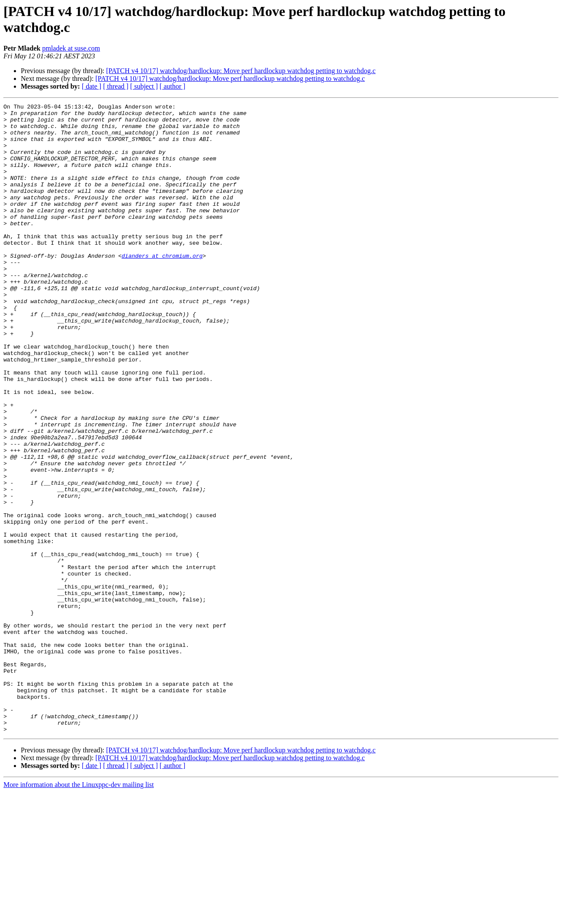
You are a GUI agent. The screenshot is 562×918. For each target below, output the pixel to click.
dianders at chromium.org (162, 287)
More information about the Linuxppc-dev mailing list (78, 910)
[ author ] (173, 86)
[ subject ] (144, 86)
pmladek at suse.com (71, 48)
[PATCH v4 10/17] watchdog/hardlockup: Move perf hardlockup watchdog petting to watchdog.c (241, 70)
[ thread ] (115, 86)
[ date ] (91, 86)
